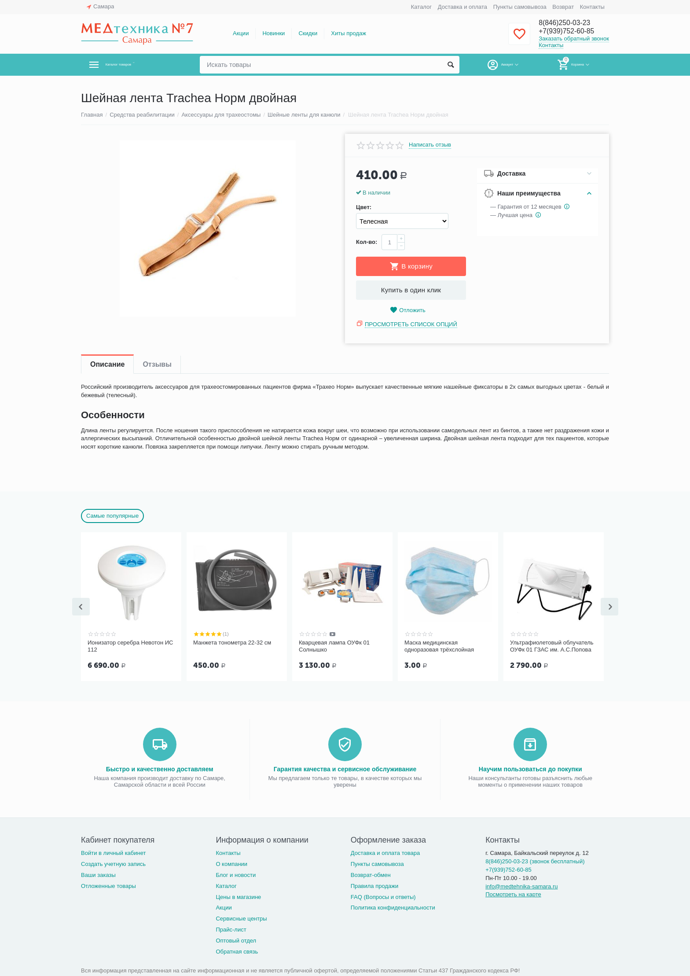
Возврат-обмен (371, 874)
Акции (241, 33)
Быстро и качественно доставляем (159, 768)
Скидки (307, 33)
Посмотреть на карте (513, 893)
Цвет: (363, 207)
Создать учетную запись (113, 863)
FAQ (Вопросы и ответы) (383, 896)
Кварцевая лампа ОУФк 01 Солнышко (334, 646)
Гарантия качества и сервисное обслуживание (345, 768)
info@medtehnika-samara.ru (521, 885)
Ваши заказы (98, 874)
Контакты (592, 7)
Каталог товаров (133, 64)
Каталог (421, 7)
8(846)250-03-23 (568, 22)
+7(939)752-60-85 (570, 31)
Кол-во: (366, 242)
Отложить (407, 310)
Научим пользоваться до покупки (530, 768)
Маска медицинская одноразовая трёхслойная (439, 646)
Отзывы (157, 364)
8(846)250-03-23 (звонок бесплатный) (534, 860)
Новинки (273, 33)
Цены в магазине (238, 896)
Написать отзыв (430, 145)
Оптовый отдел (236, 939)
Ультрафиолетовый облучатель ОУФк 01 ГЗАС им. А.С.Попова (552, 646)
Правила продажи (375, 885)
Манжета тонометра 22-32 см (232, 642)
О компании (231, 863)
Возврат (563, 7)
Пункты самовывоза (520, 7)
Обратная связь (237, 950)
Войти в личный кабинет (113, 852)
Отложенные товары (108, 885)
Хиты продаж (348, 33)
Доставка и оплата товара (385, 852)
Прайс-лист (231, 928)
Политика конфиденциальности (393, 906)
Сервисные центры (241, 917)
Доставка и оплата (462, 7)
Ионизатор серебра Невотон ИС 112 (130, 646)
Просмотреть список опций (411, 324)
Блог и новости (236, 874)
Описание (107, 364)
